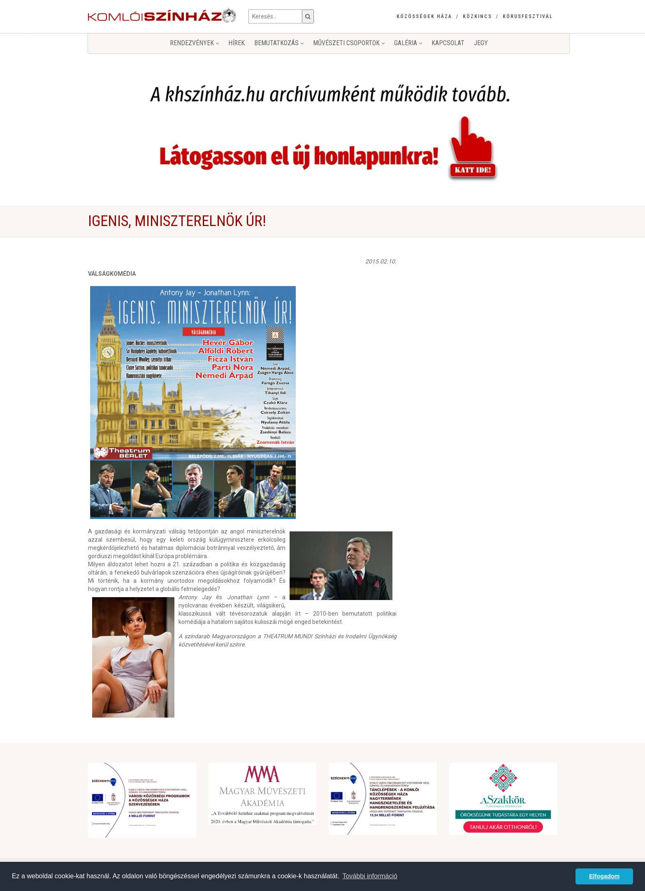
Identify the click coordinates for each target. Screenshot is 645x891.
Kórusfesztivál (528, 16)
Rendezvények (194, 43)
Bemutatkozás (279, 43)
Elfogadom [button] (604, 876)
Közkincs (477, 16)
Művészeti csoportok (349, 43)
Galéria (408, 43)
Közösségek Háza (424, 16)
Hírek (236, 43)
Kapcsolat (448, 43)
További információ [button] (369, 876)
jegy (481, 43)
